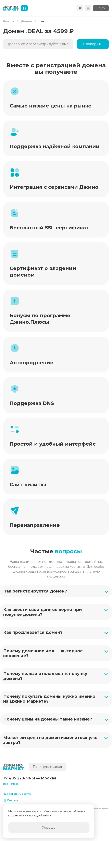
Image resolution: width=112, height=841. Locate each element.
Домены (26, 21)
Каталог (8, 21)
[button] (56, 591)
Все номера (10, 783)
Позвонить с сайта (17, 793)
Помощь (10, 800)
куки (35, 811)
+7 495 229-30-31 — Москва (29, 778)
